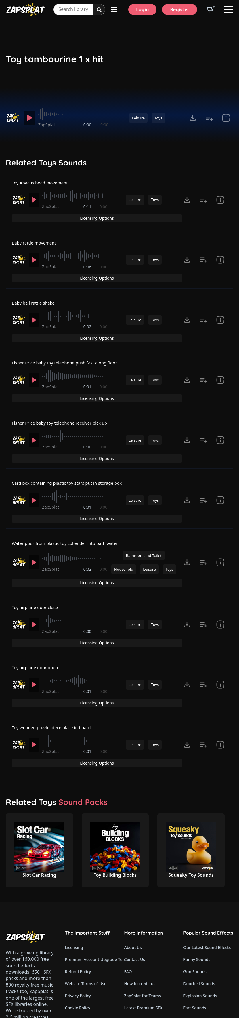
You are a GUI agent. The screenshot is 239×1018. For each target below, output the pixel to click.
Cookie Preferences (83, 920)
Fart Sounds (194, 908)
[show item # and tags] (226, 118)
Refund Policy (78, 872)
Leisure (138, 118)
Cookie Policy (77, 908)
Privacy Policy (78, 896)
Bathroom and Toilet (143, 498)
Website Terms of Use (85, 884)
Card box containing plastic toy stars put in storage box (72, 434)
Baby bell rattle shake (35, 284)
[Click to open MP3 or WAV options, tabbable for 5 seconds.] (193, 118)
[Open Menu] (228, 9)
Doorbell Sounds (199, 884)
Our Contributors (140, 920)
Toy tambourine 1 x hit (55, 59)
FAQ (128, 872)
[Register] (179, 9)
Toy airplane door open (37, 589)
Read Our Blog (138, 944)
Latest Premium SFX (143, 908)
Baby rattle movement (36, 234)
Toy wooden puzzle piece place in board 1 (57, 639)
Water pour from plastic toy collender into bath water (70, 485)
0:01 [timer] (88, 359)
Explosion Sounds (200, 896)
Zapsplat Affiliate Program (149, 956)
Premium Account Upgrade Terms (90, 860)
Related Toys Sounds (46, 162)
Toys (158, 118)
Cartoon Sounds (198, 968)
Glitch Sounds (196, 956)
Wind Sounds (195, 980)
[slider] (74, 114)
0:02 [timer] (88, 309)
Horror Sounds (197, 932)
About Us (133, 848)
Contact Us (134, 860)
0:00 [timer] (88, 124)
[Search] (99, 10)
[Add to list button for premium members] (209, 118)
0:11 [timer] (88, 209)
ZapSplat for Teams (142, 896)
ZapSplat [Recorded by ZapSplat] (49, 124)
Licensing (74, 848)
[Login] (142, 9)
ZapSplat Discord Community (149, 932)
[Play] (30, 118)
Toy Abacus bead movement (43, 184)
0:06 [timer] (88, 259)
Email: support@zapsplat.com (31, 952)
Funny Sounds (196, 860)
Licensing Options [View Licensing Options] (206, 184)
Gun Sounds (195, 872)
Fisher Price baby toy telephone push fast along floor (70, 334)
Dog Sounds (194, 920)
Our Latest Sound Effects (207, 848)
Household (123, 512)
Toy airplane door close (37, 539)
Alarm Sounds (196, 944)
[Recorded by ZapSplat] (13, 118)
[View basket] (210, 9)
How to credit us (140, 884)
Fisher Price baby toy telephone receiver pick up (64, 384)
